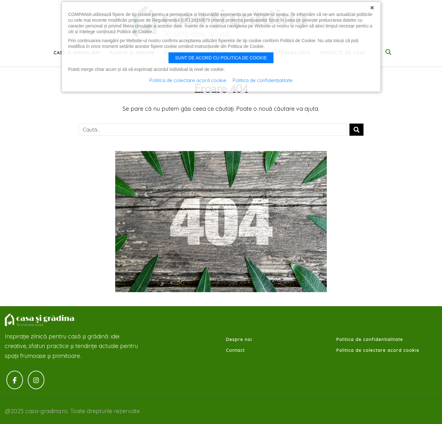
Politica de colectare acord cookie (377, 350)
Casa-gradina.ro (40, 320)
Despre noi (239, 339)
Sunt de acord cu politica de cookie (221, 57)
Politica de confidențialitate (263, 80)
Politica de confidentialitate (369, 339)
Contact (235, 350)
